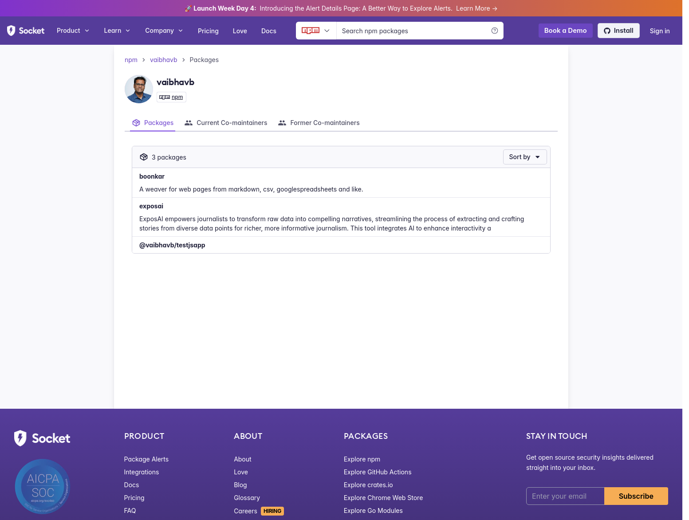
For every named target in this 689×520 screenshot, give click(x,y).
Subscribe (636, 496)
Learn (117, 30)
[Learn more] (494, 30)
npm (131, 59)
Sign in (660, 31)
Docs (268, 31)
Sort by (525, 156)
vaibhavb (163, 59)
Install (619, 30)
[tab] (152, 123)
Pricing (208, 31)
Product (73, 30)
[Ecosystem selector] (316, 30)
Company (164, 30)
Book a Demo (565, 30)
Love (240, 31)
